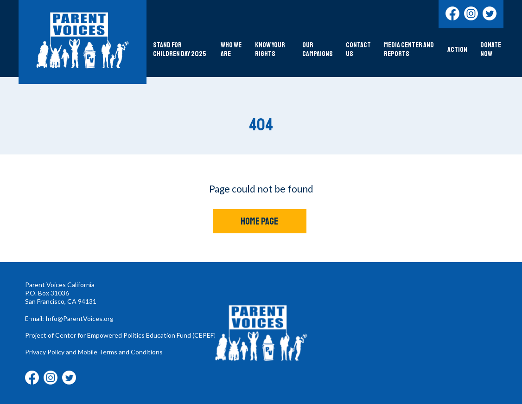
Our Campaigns (317, 49)
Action (457, 49)
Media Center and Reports (409, 49)
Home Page (259, 221)
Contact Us (358, 49)
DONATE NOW (490, 49)
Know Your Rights (270, 49)
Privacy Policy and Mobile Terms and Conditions (94, 352)
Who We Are (231, 49)
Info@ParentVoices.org (79, 318)
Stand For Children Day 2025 (179, 49)
